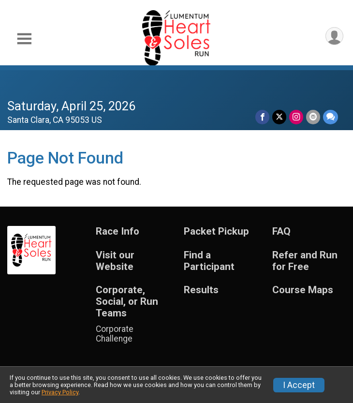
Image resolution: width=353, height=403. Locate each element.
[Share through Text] (330, 117)
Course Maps (302, 290)
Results (201, 290)
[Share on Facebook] (262, 117)
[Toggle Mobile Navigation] (24, 39)
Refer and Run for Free (305, 261)
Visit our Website (115, 261)
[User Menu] (334, 36)
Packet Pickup (216, 231)
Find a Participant (209, 261)
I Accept (299, 385)
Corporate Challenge (114, 333)
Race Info (117, 231)
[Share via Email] (313, 117)
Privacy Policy (60, 392)
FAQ (281, 231)
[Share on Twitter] (279, 117)
